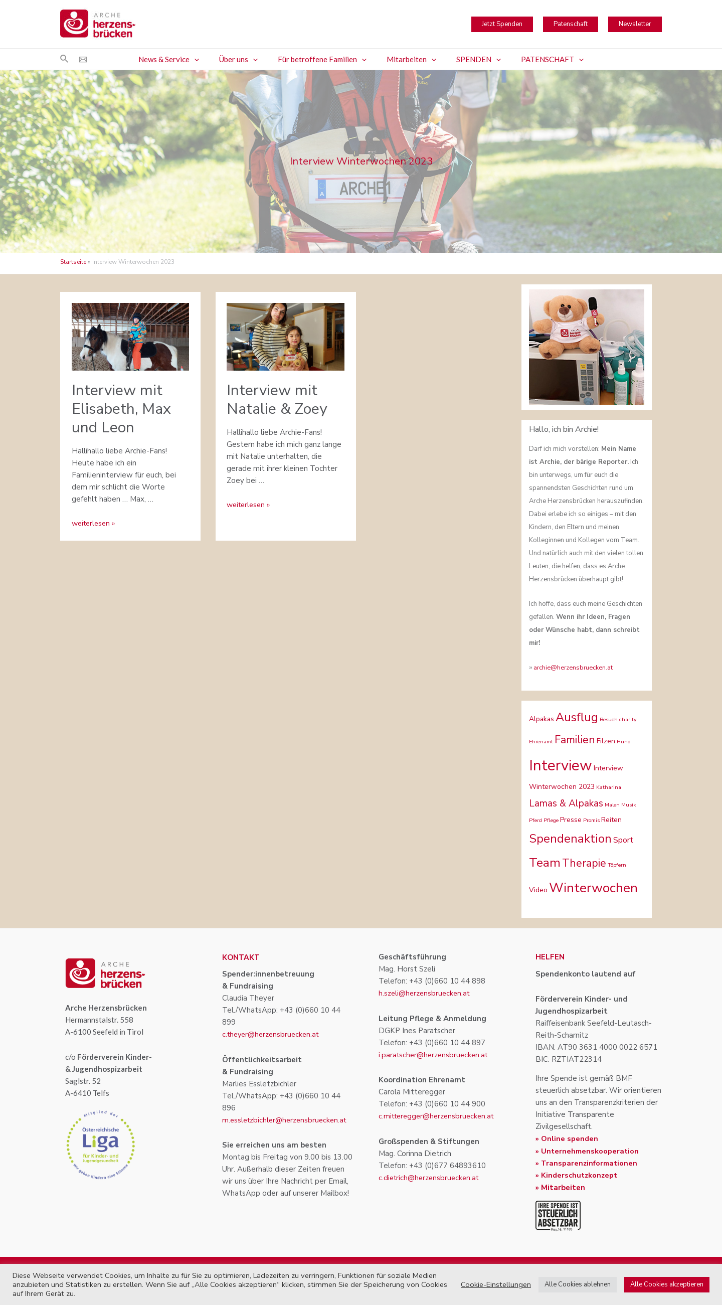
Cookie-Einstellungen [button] (496, 1284)
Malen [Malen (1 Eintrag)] (612, 804)
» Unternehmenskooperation (588, 1151)
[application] (207, 59)
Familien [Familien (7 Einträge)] (575, 740)
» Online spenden (567, 1138)
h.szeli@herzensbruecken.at (426, 993)
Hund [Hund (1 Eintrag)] (624, 741)
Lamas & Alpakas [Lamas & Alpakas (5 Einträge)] (566, 803)
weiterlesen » (95, 523)
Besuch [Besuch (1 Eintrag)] (609, 719)
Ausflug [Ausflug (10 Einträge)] (577, 717)
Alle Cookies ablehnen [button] (578, 1284)
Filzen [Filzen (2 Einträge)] (606, 741)
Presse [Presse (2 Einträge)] (571, 820)
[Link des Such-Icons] (64, 59)
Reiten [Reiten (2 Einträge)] (611, 820)
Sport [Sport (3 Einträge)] (623, 840)
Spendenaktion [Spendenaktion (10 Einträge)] (570, 839)
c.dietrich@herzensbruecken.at (431, 1177)
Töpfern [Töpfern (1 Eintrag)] (617, 865)
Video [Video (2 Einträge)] (538, 890)
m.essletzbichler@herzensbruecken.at (286, 1119)
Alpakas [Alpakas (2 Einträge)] (541, 719)
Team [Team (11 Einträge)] (545, 862)
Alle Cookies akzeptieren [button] (666, 1284)
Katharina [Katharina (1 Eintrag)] (608, 787)
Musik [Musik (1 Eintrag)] (628, 804)
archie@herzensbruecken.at (574, 667)
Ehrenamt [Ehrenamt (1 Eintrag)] (541, 741)
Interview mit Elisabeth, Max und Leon (121, 409)
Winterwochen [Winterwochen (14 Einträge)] (593, 888)
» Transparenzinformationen (587, 1163)
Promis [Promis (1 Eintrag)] (591, 820)
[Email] (83, 59)
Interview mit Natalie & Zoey (277, 399)
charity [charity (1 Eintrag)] (627, 719)
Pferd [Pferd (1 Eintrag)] (535, 820)
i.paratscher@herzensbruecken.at (435, 1054)
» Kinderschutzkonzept (577, 1175)
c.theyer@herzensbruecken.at (273, 1034)
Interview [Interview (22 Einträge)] (560, 765)
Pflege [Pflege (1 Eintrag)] (551, 820)
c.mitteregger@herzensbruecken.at (439, 1116)
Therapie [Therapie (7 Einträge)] (584, 863)
